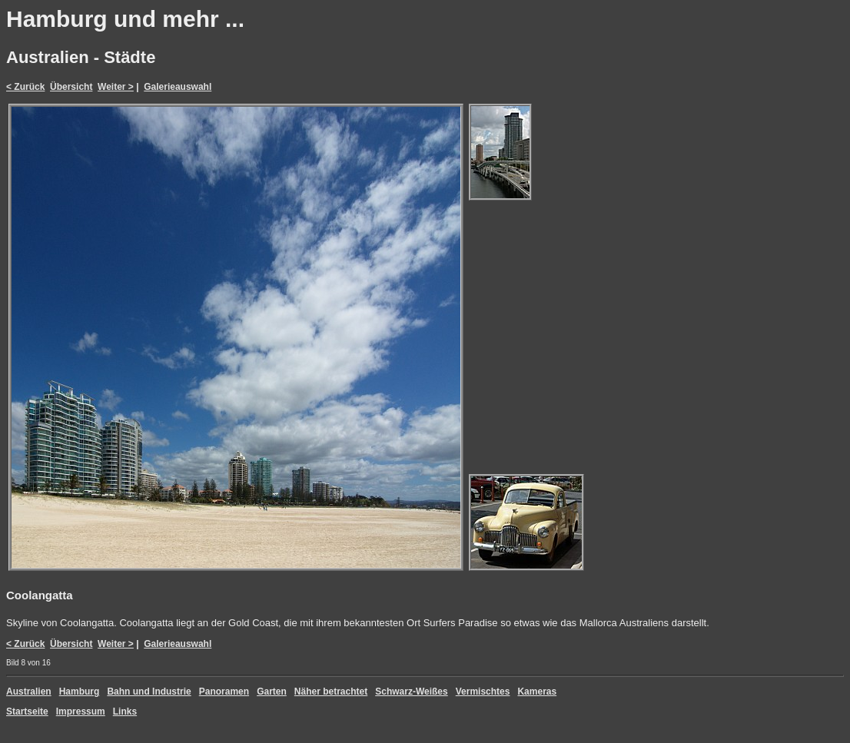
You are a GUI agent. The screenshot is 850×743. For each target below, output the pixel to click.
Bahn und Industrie (149, 691)
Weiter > (116, 86)
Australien (28, 691)
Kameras (536, 691)
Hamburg (79, 691)
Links (125, 711)
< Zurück (25, 86)
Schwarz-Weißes (411, 691)
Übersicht (71, 86)
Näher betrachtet (330, 691)
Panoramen (224, 691)
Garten (272, 691)
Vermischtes (483, 691)
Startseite (27, 711)
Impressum (80, 711)
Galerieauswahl (177, 86)
